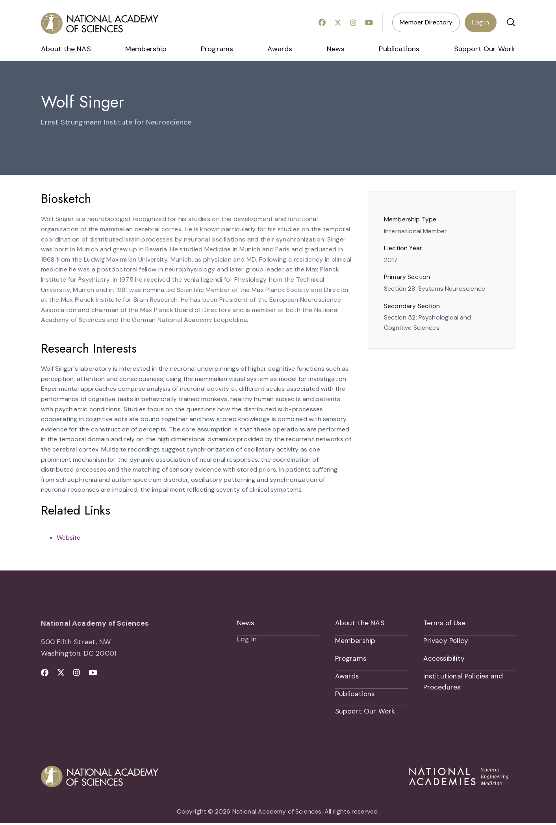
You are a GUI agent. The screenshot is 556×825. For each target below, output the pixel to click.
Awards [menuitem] (279, 49)
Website (68, 537)
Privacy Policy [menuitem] (446, 641)
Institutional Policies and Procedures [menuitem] (464, 683)
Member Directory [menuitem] (426, 22)
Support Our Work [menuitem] (484, 49)
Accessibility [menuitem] (444, 659)
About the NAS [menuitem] (66, 49)
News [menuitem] (336, 49)
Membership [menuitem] (146, 49)
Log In (480, 22)
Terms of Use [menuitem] (445, 623)
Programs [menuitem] (217, 49)
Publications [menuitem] (399, 49)
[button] (510, 22)
